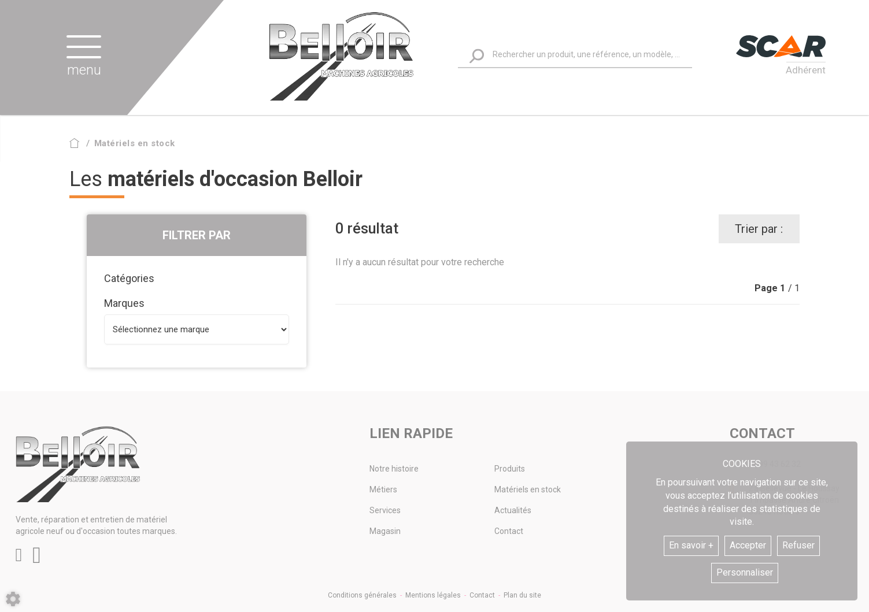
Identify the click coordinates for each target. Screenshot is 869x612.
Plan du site (522, 595)
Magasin (385, 531)
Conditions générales (362, 595)
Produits (509, 468)
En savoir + (691, 545)
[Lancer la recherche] (476, 56)
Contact (508, 531)
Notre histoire (394, 468)
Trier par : (759, 229)
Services (385, 510)
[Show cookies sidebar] (13, 599)
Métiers (383, 489)
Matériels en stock (527, 489)
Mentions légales (433, 595)
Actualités (512, 510)
